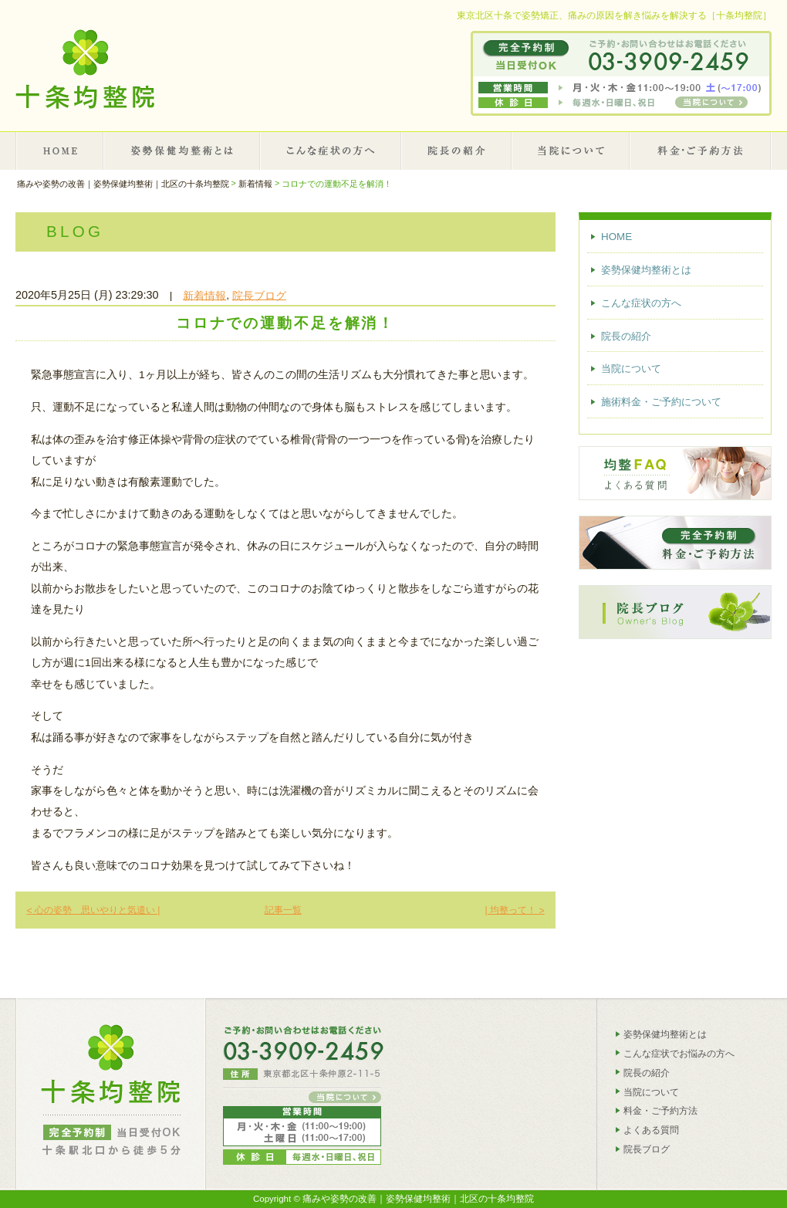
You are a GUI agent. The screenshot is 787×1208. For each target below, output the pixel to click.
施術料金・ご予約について (701, 150)
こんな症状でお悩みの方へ (679, 1053)
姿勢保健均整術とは (182, 150)
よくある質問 (651, 1130)
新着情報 (204, 295)
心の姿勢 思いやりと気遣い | (93, 910)
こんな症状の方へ (331, 150)
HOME (59, 150)
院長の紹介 (456, 150)
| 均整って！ (514, 910)
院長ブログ (259, 295)
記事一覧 (283, 910)
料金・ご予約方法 (660, 1110)
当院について (571, 150)
